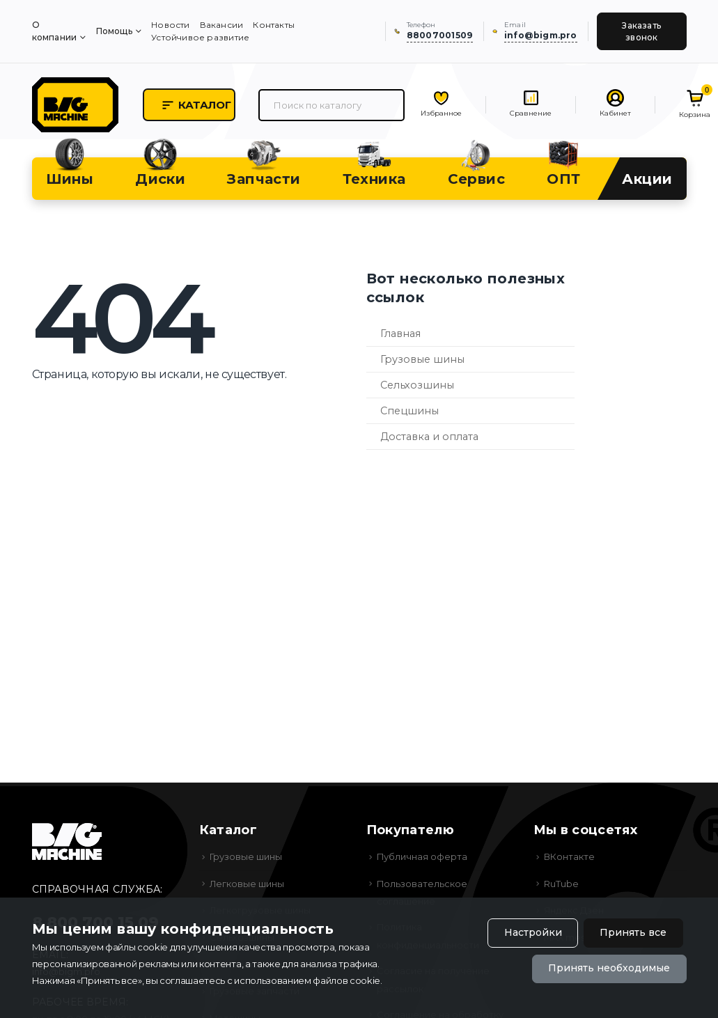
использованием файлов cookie (307, 980)
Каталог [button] (199, 106)
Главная (400, 335)
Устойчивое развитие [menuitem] (200, 37)
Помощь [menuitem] (114, 31)
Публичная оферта (422, 857)
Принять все (633, 933)
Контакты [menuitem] (274, 24)
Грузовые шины (422, 360)
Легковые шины (247, 885)
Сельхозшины (417, 386)
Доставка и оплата (429, 438)
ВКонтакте (569, 857)
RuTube (561, 885)
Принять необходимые (609, 968)
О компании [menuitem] (54, 30)
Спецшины (409, 412)
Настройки (532, 933)
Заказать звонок (641, 31)
